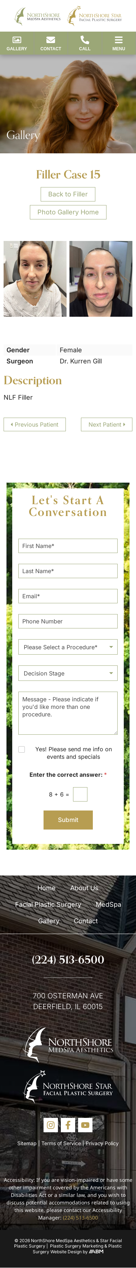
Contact (86, 921)
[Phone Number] (68, 621)
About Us (84, 888)
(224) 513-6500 (68, 959)
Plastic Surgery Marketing (76, 1246)
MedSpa (108, 904)
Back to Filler (68, 194)
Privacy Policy (102, 1143)
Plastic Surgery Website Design (77, 1248)
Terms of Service (61, 1143)
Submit (68, 819)
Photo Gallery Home (68, 212)
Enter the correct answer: (68, 774)
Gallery (48, 921)
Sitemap (27, 1143)
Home (46, 888)
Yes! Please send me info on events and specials (73, 753)
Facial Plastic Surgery (48, 904)
